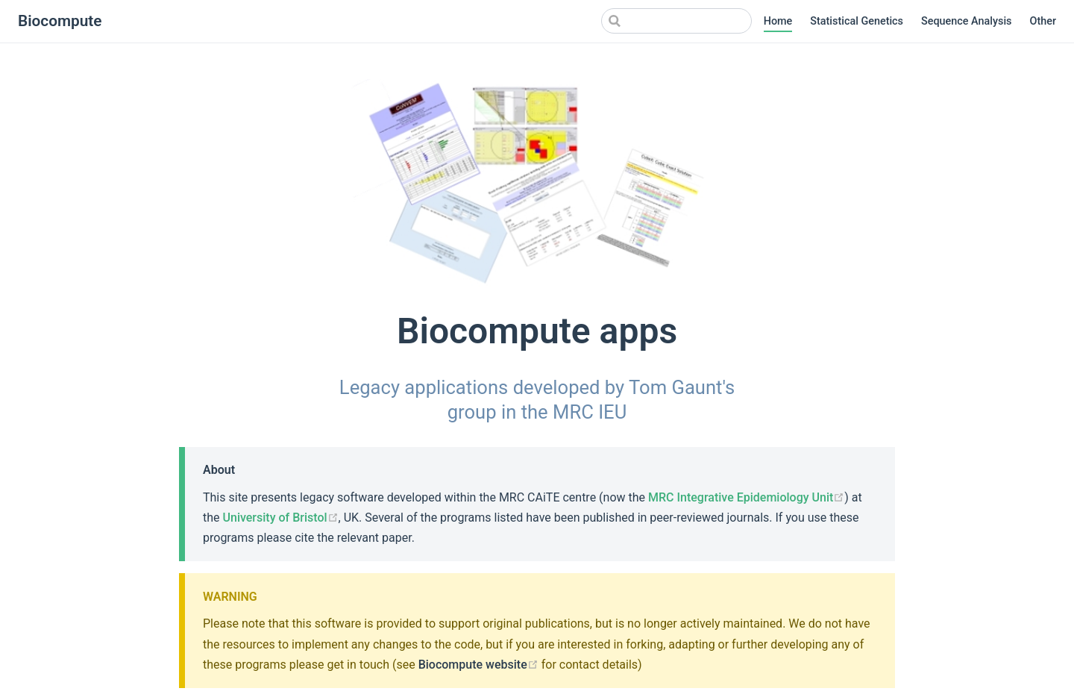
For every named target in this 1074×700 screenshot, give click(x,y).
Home (778, 21)
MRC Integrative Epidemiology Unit (746, 497)
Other (1043, 21)
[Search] (676, 21)
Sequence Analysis (966, 21)
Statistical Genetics (856, 21)
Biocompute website (478, 664)
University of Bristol (281, 517)
